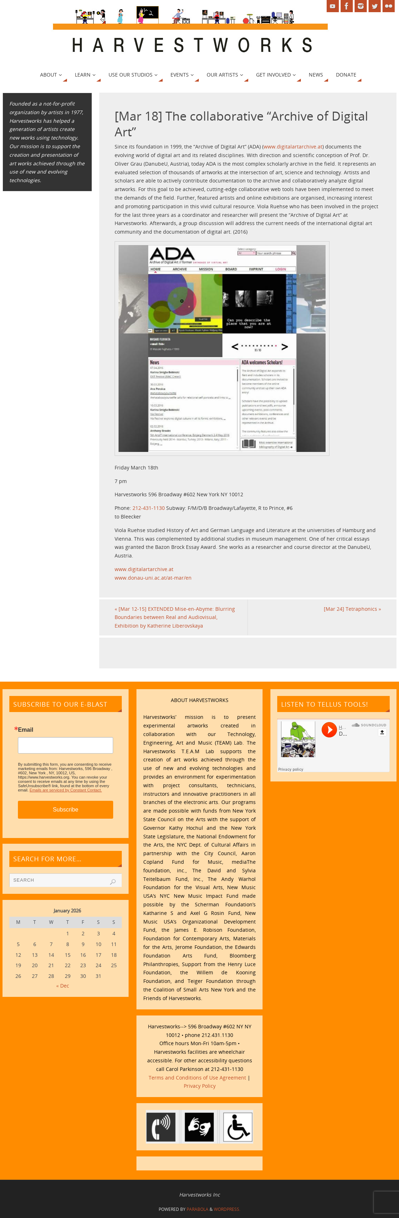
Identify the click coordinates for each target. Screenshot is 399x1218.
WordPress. (227, 1209)
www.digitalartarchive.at (293, 146)
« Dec (62, 985)
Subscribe (65, 810)
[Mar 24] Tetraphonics (352, 608)
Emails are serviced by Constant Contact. (66, 790)
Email (25, 730)
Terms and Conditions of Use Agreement (197, 1077)
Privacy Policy (200, 1085)
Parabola (197, 1209)
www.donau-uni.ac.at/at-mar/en (153, 577)
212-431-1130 (149, 508)
